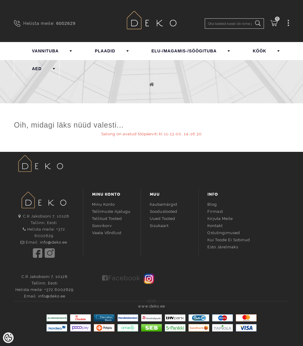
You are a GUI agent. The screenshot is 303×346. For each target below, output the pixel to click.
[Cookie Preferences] (8, 337)
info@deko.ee (53, 242)
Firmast (215, 211)
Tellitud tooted (107, 218)
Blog (212, 204)
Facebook (124, 278)
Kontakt (215, 225)
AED (37, 68)
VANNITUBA (45, 51)
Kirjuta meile (220, 218)
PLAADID (105, 51)
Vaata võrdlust (107, 233)
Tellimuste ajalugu (111, 211)
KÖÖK (259, 51)
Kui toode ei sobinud (228, 240)
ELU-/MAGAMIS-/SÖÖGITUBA (184, 51)
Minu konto (103, 204)
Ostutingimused (223, 233)
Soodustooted (163, 211)
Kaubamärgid (163, 204)
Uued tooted (162, 218)
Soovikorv (102, 225)
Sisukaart (159, 225)
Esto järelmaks (222, 247)
